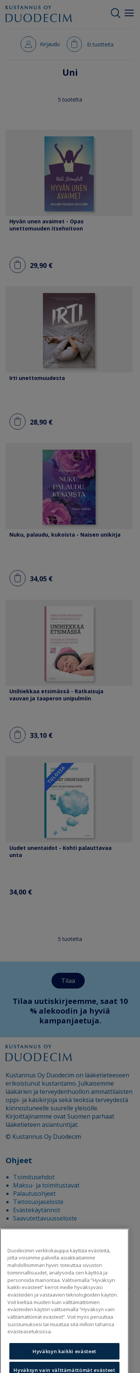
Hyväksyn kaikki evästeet (64, 1360)
